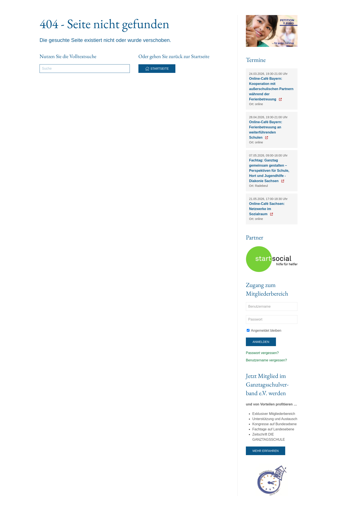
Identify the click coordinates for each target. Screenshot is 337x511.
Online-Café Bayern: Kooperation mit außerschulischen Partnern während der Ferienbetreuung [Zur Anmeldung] (271, 89)
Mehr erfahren (266, 451)
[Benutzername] (271, 306)
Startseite (157, 68)
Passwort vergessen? (262, 353)
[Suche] (85, 68)
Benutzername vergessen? (266, 360)
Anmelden (261, 342)
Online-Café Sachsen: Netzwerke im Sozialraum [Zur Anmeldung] (267, 209)
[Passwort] (271, 319)
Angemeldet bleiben (264, 330)
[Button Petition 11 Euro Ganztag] (271, 30)
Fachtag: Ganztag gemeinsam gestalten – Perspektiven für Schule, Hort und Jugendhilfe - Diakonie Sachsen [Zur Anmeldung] (269, 170)
